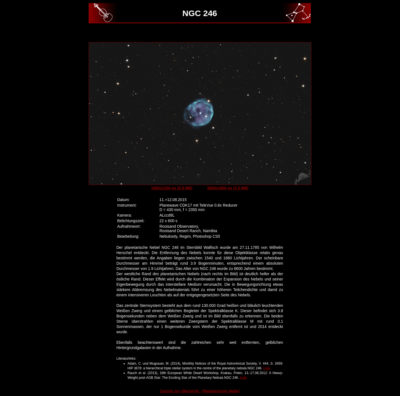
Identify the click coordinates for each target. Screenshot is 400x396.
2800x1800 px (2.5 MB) (228, 188)
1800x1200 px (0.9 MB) (171, 188)
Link (266, 368)
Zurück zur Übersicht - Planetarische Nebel (199, 391)
